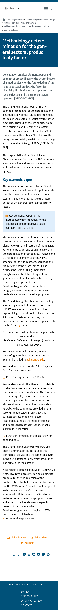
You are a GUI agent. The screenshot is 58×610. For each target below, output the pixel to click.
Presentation (20, 518)
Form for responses (25, 377)
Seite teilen (40, 537)
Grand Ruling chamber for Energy (40, 19)
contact (26, 605)
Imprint (26, 591)
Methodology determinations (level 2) (20, 22)
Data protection (31, 600)
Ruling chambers (16, 19)
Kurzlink (29, 542)
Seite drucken (18, 537)
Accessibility (29, 596)
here (24, 325)
